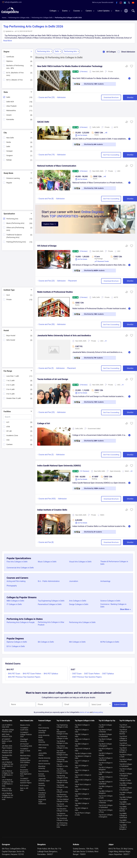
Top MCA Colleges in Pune (125, 769)
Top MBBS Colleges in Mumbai (123, 808)
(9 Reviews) (84, 251)
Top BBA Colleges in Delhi (106, 772)
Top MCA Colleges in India (82, 789)
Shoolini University (41, 788)
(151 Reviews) (84, 471)
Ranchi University (44, 763)
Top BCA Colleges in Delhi (106, 749)
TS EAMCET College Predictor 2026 (26, 733)
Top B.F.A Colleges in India (82, 770)
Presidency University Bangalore (42, 794)
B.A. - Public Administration (49, 581)
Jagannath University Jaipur (44, 779)
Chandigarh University (24, 739)
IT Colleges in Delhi (14, 604)
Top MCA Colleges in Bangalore (125, 774)
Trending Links (7, 719)
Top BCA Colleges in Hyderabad (106, 758)
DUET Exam (77, 674)
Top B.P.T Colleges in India (82, 761)
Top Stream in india (63, 719)
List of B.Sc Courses (24, 765)
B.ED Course (24, 784)
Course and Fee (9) (46, 368)
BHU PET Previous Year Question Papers (24, 677)
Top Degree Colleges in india (84, 719)
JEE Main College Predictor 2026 (8, 730)
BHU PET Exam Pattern (32, 674)
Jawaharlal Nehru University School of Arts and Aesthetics (64, 335)
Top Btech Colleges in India (82, 725)
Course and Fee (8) (46, 199)
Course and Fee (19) (47, 155)
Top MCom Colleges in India (82, 799)
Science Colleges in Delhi (110, 601)
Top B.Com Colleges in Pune (106, 810)
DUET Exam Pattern (92, 674)
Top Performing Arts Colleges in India (62, 824)
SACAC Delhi (43, 122)
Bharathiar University (41, 766)
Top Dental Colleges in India (62, 804)
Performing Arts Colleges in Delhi (82, 622)
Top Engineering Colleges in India (62, 725)
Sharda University (44, 757)
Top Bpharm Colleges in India (83, 756)
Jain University (43, 760)
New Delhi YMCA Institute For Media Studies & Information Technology (69, 66)
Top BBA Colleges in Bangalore (106, 791)
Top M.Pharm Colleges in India (82, 813)
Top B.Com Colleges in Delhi (106, 796)
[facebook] (117, 3)
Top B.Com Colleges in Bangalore (106, 815)
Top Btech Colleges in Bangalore (105, 744)
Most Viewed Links (26, 719)
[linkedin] (125, 3)
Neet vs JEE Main (24, 788)
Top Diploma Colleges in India (62, 813)
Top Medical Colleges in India (62, 741)
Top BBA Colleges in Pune (106, 786)
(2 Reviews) (84, 71)
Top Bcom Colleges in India (82, 739)
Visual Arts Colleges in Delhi (80, 562)
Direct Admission (125, 52)
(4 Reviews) (84, 171)
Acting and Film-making (16, 581)
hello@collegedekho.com (13, 2)
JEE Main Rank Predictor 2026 (7, 751)
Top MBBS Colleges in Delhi (125, 802)
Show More (124, 609)
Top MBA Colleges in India (82, 803)
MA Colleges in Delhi (77, 642)
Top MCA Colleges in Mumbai (125, 759)
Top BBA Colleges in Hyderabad (106, 782)
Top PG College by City (127, 719)
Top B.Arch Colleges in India (82, 749)
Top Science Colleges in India (62, 746)
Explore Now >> (49, 224)
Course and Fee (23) (47, 281)
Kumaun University (41, 774)
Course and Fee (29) (47, 97)
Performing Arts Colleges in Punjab (21, 622)
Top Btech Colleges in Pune (105, 739)
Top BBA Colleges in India (82, 744)
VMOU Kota (42, 747)
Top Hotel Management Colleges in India (62, 752)
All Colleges (108, 52)
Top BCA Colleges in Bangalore (106, 767)
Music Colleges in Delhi (47, 562)
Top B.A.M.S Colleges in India (83, 775)
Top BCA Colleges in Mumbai (106, 753)
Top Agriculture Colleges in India (62, 780)
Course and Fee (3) (46, 455)
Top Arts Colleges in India (62, 764)
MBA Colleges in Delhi (15, 601)
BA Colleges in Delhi (46, 642)
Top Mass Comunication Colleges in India (62, 770)
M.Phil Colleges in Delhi (109, 642)
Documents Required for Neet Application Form (25, 772)
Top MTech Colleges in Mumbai (123, 731)
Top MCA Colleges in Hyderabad (125, 764)
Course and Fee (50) (47, 324)
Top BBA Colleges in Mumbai (106, 777)
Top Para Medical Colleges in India (62, 799)
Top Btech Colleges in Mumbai (105, 730)
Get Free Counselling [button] (101, 155)
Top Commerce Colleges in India (62, 736)
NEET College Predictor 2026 (7, 789)
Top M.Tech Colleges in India (83, 784)
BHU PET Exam (14, 674)
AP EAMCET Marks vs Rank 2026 (7, 740)
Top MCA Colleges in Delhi (125, 755)
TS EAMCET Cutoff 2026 (24, 728)
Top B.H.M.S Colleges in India (83, 780)
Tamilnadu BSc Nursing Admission (7, 756)
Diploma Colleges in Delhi (17, 642)
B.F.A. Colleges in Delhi (16, 646)
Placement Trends (102, 261)
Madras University (41, 740)
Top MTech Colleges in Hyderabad (123, 737)
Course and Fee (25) (47, 412)
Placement (72, 281)
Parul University (43, 727)
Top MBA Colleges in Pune (125, 792)
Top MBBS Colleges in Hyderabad (123, 814)
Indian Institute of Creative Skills (52, 510)
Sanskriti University (41, 783)
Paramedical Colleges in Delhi (49, 604)
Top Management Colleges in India (62, 731)
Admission (61, 97)
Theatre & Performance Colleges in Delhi (114, 562)
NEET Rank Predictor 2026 (7, 734)
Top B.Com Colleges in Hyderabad (106, 805)
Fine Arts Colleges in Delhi (17, 562)
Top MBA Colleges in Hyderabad (125, 788)
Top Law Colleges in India (62, 790)
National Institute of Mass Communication (56, 166)
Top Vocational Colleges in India (62, 818)
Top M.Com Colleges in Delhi (125, 778)
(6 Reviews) (84, 127)
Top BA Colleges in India (83, 752)
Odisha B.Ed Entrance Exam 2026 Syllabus (25, 759)
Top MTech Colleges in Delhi (125, 725)
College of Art (43, 423)
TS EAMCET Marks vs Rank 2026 (25, 750)
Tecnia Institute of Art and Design (52, 379)
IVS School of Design (47, 246)
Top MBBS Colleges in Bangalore (123, 826)
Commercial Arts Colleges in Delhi (20, 568)
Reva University (43, 770)
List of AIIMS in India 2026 (7, 725)
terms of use (84, 711)
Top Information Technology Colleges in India (62, 758)
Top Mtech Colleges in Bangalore (123, 749)
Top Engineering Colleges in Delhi (51, 601)
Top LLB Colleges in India (81, 766)
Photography (12, 586)
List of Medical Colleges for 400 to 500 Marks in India (7, 773)
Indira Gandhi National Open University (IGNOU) (59, 465)
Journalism (73, 581)
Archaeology (105, 581)
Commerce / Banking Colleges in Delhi (113, 605)
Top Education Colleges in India (62, 809)
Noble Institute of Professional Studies (55, 292)
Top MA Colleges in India (81, 808)
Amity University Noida (43, 735)
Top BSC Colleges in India (82, 734)
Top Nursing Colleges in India (62, 776)
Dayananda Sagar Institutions (42, 801)
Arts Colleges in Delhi (77, 601)
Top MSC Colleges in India (82, 794)
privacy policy (98, 711)
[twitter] (129, 3)
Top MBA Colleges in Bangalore (125, 797)
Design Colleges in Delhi (78, 604)
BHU (39, 749)
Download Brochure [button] (101, 97)
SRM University (43, 744)
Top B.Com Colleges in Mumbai (106, 801)
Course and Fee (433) (47, 499)
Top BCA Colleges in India (82, 730)
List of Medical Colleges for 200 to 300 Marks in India (7, 795)
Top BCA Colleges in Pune (106, 763)
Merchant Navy (25, 755)
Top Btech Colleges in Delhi (105, 725)
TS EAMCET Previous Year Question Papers (25, 780)
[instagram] (121, 3)
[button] (131, 67)
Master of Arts (25, 724)
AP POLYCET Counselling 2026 (26, 744)
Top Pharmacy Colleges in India (62, 795)
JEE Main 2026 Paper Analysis (7, 746)
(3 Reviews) (84, 385)
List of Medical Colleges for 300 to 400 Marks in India (7, 764)
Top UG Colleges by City (107, 719)
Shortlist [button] (123, 97)
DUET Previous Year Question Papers (87, 677)
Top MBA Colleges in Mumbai (125, 783)
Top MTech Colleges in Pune (125, 743)
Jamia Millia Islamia (42, 753)
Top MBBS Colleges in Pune (125, 820)
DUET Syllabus (108, 674)
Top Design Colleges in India (62, 785)
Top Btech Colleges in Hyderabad (105, 734)
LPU (39, 724)
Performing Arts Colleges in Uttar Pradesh (51, 623)
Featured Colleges (44, 719)
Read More (7, 41)
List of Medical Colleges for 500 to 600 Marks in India (7, 782)
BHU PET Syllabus (51, 674)
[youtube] (133, 3)
